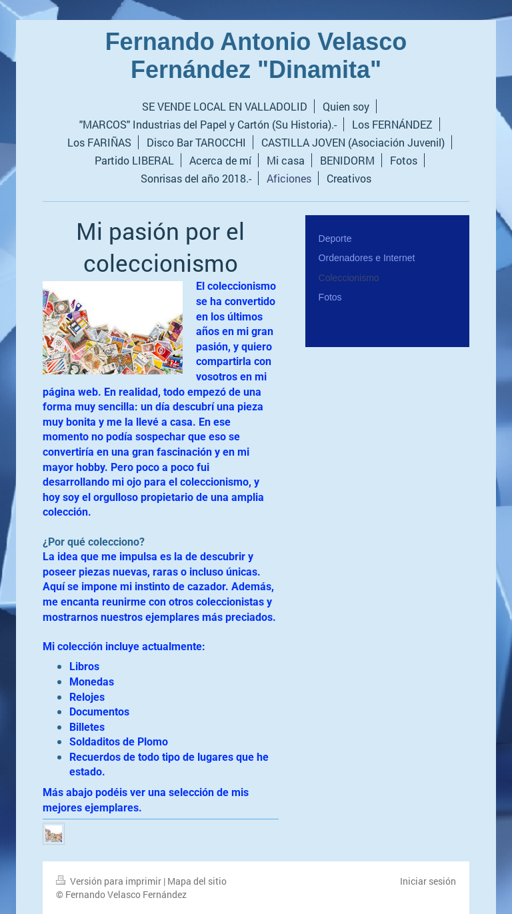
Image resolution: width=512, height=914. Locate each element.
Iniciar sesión (428, 881)
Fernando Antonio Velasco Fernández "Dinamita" (256, 55)
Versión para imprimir (109, 881)
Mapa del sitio (197, 881)
